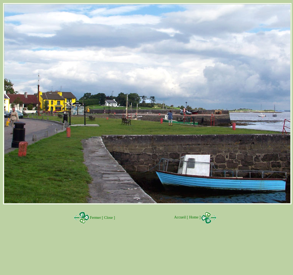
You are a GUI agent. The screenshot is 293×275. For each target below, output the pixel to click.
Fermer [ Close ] (102, 217)
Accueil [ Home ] (195, 217)
